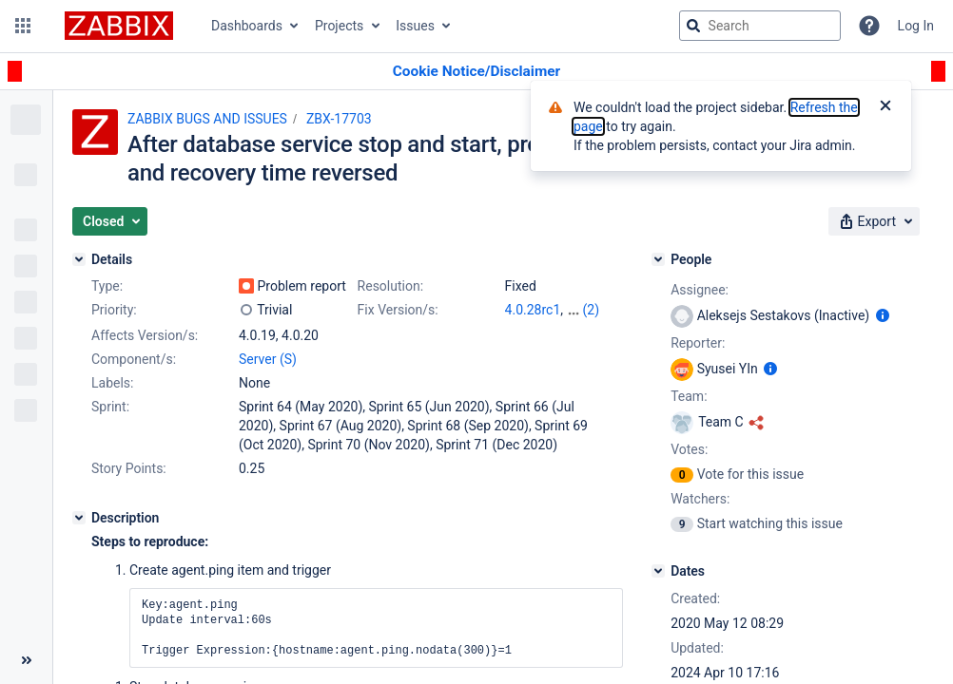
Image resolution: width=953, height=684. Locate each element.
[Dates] (658, 571)
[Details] (79, 259)
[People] (658, 259)
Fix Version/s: (398, 309)
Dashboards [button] (246, 25)
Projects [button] (339, 25)
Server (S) (268, 359)
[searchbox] (760, 25)
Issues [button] (415, 25)
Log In (916, 25)
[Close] (885, 107)
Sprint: (110, 406)
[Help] (869, 25)
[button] (23, 26)
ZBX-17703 (339, 118)
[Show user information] (882, 315)
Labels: (112, 382)
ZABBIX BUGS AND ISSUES (207, 118)
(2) (590, 309)
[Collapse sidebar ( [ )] (26, 660)
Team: (689, 396)
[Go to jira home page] (119, 26)
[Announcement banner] (476, 71)
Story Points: (128, 468)
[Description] (79, 517)
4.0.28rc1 (533, 309)
